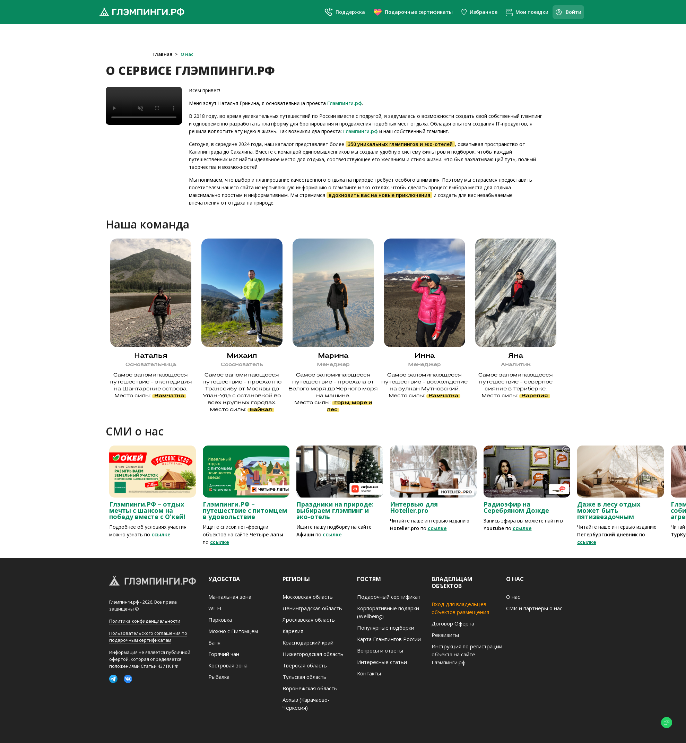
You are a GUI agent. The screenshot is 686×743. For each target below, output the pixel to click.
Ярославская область (309, 619)
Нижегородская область (313, 653)
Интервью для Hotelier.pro (414, 507)
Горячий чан (223, 653)
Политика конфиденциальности (144, 621)
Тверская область (305, 665)
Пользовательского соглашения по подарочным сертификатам (148, 636)
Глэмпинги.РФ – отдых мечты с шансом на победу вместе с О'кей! (147, 510)
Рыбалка (218, 676)
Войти (568, 12)
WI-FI (215, 608)
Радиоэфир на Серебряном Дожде (516, 507)
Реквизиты (445, 634)
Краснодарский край (308, 642)
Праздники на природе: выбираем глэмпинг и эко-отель (335, 510)
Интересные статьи (382, 661)
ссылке (161, 534)
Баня (214, 642)
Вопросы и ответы (380, 650)
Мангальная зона (229, 596)
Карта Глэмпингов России (389, 639)
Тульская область (305, 676)
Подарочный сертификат (388, 596)
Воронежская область (310, 688)
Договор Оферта (453, 623)
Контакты (369, 673)
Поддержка (344, 12)
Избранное (479, 12)
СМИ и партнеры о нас (534, 608)
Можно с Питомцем (233, 631)
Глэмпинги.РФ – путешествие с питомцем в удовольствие (245, 510)
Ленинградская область (312, 608)
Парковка (220, 619)
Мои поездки (527, 12)
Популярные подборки (385, 627)
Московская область (308, 596)
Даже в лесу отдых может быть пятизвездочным (608, 510)
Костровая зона (228, 665)
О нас (187, 54)
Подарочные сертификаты (413, 12)
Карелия (293, 631)
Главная (162, 54)
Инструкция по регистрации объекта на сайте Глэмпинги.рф (467, 654)
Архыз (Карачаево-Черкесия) (306, 703)
